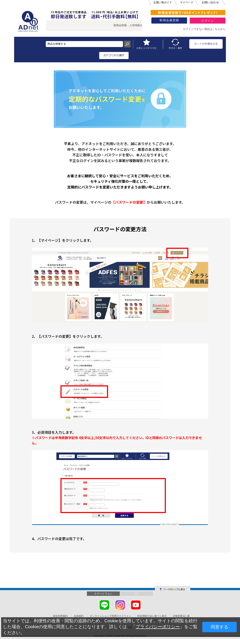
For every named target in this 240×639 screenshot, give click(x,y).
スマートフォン (103, 593)
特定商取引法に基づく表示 (152, 616)
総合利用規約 (60, 616)
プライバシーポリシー (158, 626)
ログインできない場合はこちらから (204, 29)
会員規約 (79, 616)
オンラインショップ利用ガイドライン (110, 616)
